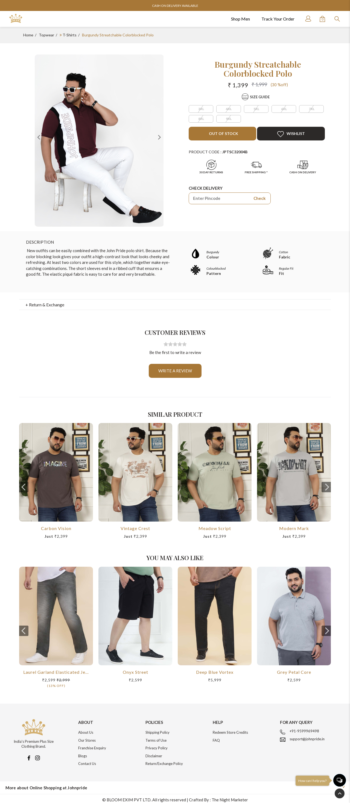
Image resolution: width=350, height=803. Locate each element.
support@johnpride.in (307, 736)
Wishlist (291, 134)
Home (28, 35)
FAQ (216, 737)
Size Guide (260, 97)
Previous (39, 137)
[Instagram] (37, 754)
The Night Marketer (230, 797)
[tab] (175, 302)
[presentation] (23, 484)
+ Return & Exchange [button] (44, 301)
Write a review (175, 367)
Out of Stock (223, 133)
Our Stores (87, 737)
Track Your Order (277, 18)
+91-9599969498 (304, 728)
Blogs (82, 753)
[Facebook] (28, 754)
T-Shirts (70, 35)
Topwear (46, 35)
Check (259, 198)
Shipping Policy (157, 729)
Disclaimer (153, 753)
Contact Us (87, 761)
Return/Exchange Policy (164, 761)
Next (159, 137)
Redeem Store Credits (230, 729)
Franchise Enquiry (92, 745)
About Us (85, 729)
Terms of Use (156, 737)
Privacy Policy (156, 745)
